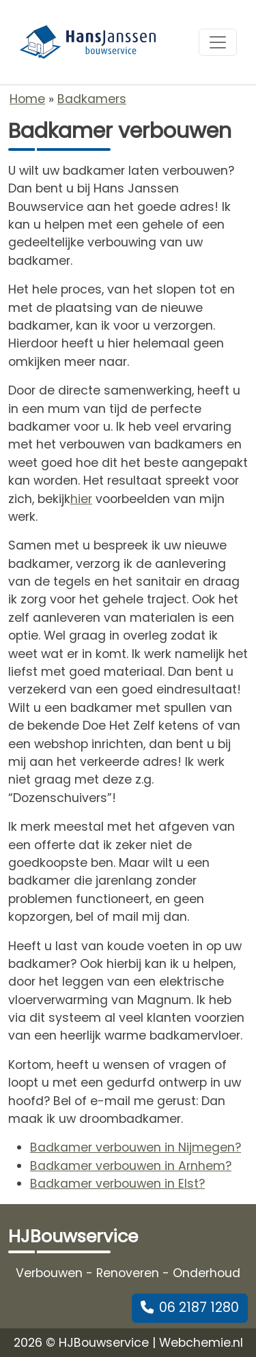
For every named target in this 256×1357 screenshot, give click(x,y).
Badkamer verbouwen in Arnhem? (130, 1166)
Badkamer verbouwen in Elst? (117, 1183)
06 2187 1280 (190, 1307)
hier (81, 499)
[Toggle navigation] (218, 42)
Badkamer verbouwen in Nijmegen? (135, 1147)
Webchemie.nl (201, 1342)
